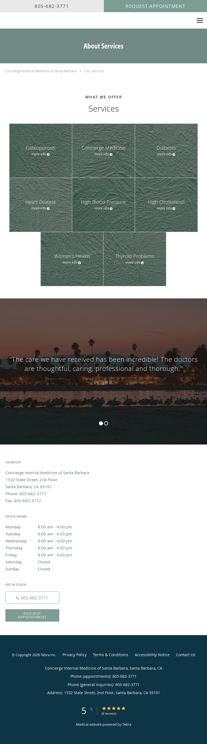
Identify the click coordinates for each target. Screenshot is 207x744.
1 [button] (100, 423)
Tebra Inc (48, 654)
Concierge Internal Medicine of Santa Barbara (41, 70)
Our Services (94, 70)
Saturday (44, 561)
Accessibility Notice (152, 654)
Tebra (126, 724)
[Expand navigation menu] (200, 21)
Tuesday (44, 533)
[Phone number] (32, 597)
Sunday (44, 568)
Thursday (44, 547)
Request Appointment (32, 615)
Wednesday (44, 540)
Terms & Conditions (110, 654)
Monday (44, 526)
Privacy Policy (75, 654)
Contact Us (185, 654)
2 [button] (106, 423)
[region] (103, 366)
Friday (44, 554)
